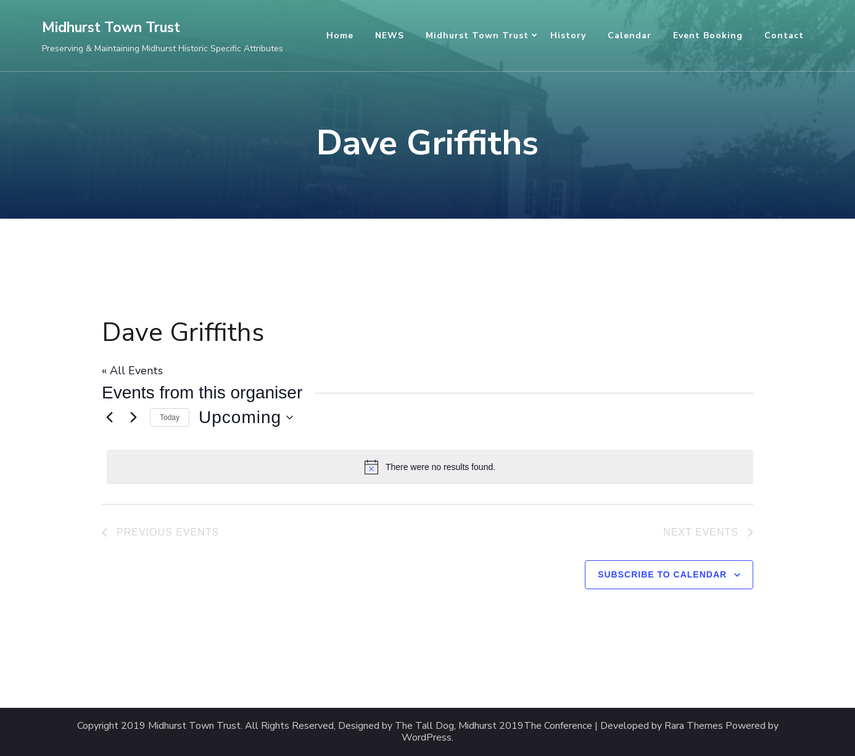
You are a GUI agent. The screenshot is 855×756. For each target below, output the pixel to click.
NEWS (389, 35)
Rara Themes (693, 726)
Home (339, 35)
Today (170, 417)
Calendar (629, 35)
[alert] (430, 467)
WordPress (427, 738)
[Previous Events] (109, 417)
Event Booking (708, 35)
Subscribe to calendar (662, 574)
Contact (784, 35)
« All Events (132, 370)
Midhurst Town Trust (111, 27)
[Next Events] (133, 417)
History (568, 35)
